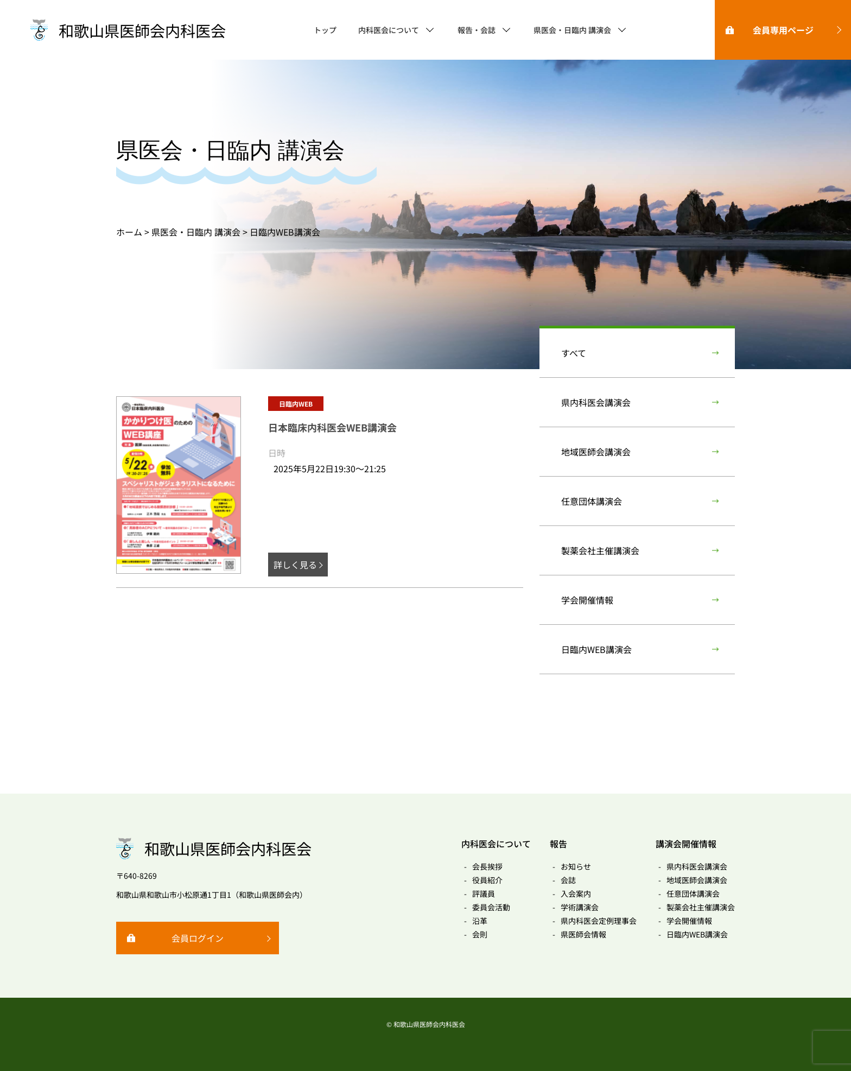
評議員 (483, 893)
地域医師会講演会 (596, 451)
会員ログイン (198, 938)
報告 (558, 843)
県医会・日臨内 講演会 (572, 29)
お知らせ (576, 866)
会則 (479, 934)
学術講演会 (580, 907)
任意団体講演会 (591, 501)
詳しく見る (295, 564)
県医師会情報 (583, 934)
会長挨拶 (487, 866)
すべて (573, 352)
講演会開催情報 (686, 843)
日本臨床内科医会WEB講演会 (332, 427)
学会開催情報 (587, 599)
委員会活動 (491, 907)
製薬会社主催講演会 (600, 550)
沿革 (479, 920)
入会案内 (576, 893)
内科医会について (388, 29)
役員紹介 (487, 879)
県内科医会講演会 (596, 402)
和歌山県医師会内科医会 (142, 30)
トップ (325, 29)
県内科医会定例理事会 (599, 920)
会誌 (568, 879)
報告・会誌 (477, 29)
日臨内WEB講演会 (596, 649)
